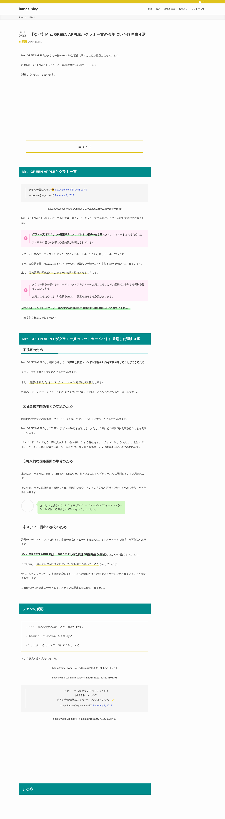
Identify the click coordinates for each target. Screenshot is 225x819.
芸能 (24, 42)
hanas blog (29, 9)
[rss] (200, 1)
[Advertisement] (84, 109)
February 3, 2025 (64, 195)
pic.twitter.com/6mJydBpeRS (71, 189)
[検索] (204, 1)
